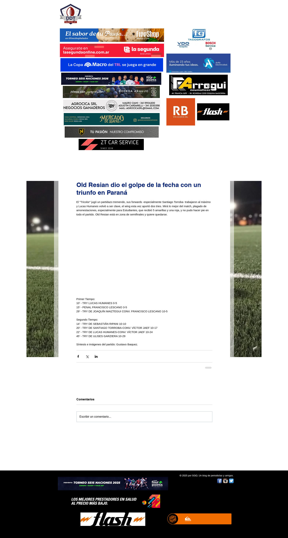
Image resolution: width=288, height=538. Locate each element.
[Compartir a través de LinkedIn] (96, 356)
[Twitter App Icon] (231, 481)
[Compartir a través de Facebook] (78, 356)
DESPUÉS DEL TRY (109, 12)
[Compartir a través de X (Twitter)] (87, 356)
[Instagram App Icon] (225, 481)
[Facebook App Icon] (219, 481)
